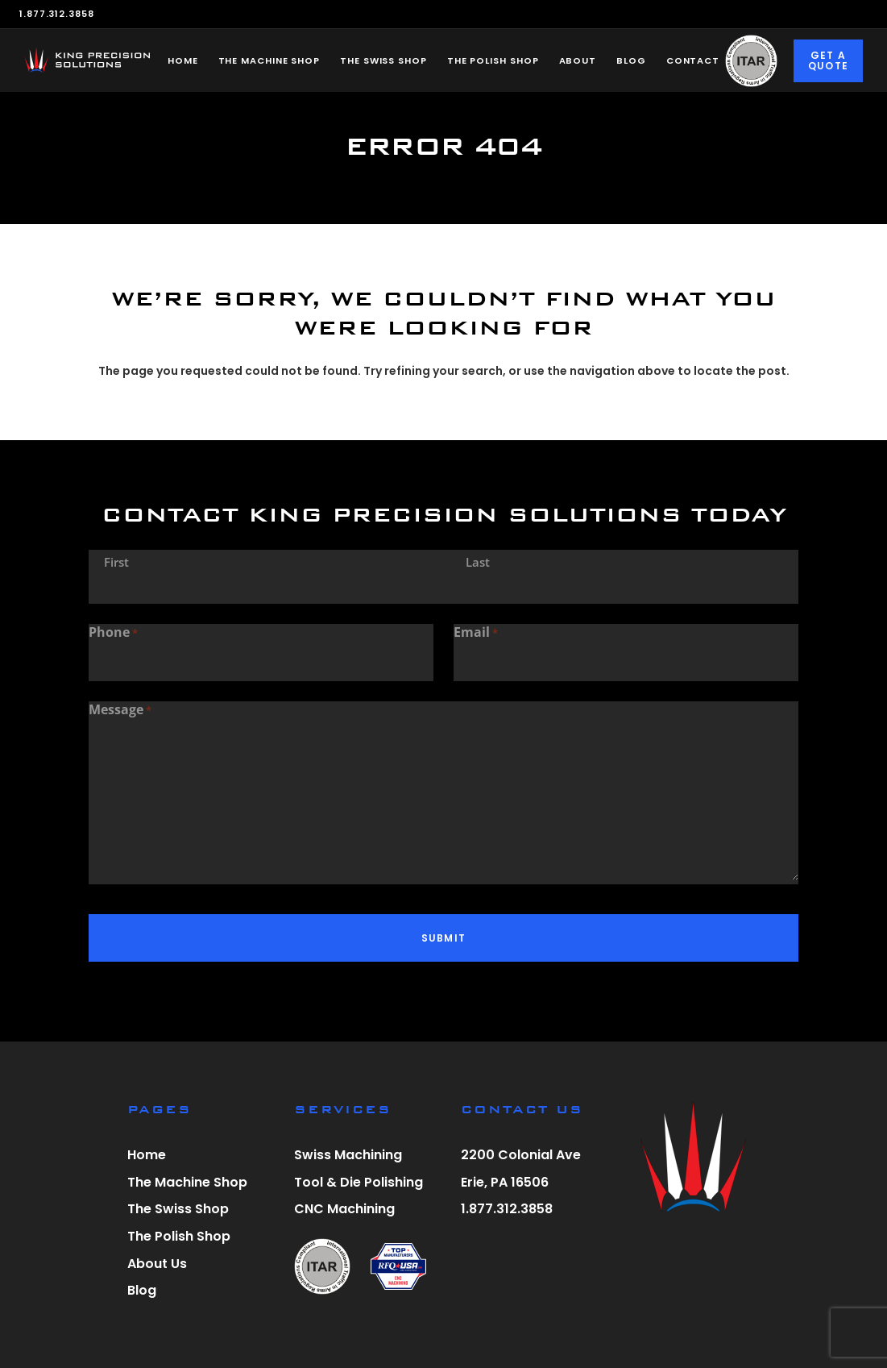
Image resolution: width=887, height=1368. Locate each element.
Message (120, 710)
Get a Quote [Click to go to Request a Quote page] (828, 60)
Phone (113, 633)
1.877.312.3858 (56, 13)
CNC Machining (344, 1209)
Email (476, 633)
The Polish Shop (493, 60)
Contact (692, 60)
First (116, 562)
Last (478, 562)
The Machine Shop (269, 60)
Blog (631, 60)
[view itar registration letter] (322, 1268)
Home (183, 60)
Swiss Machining (348, 1155)
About (578, 60)
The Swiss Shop (383, 60)
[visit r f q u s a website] (398, 1269)
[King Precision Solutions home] (87, 59)
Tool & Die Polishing (358, 1182)
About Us (157, 1263)
